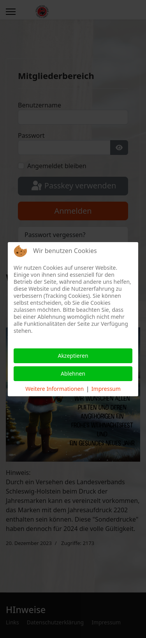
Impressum (106, 388)
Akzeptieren (73, 355)
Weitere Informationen (54, 388)
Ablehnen (73, 373)
